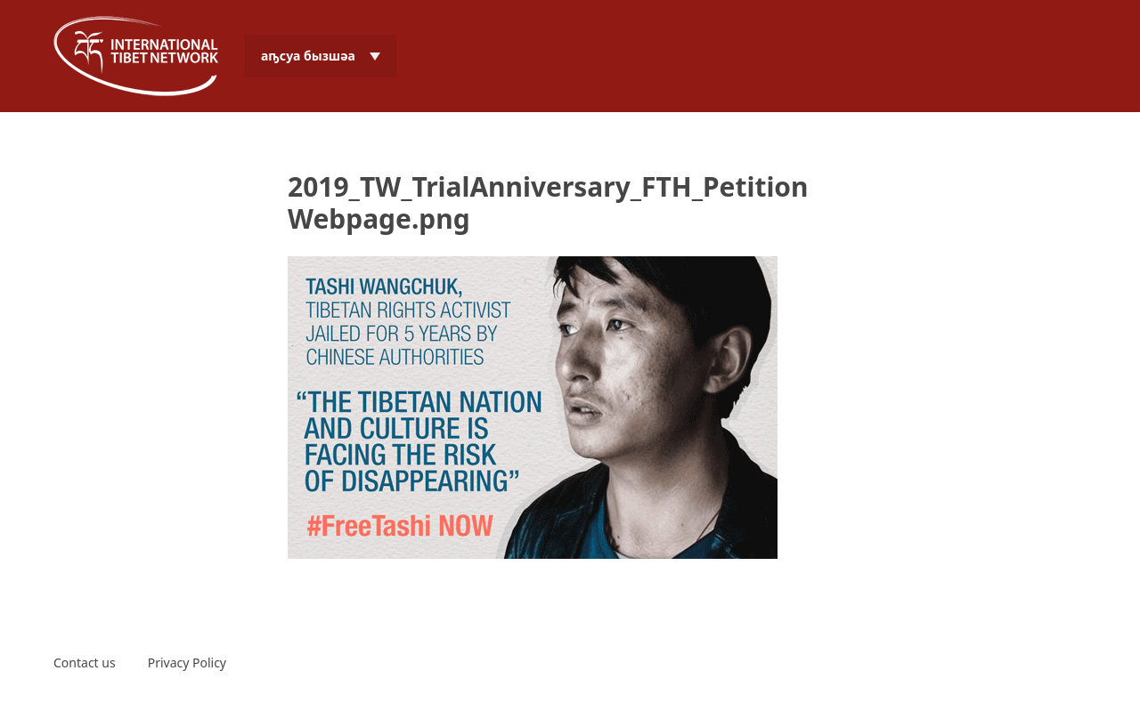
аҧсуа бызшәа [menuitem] (308, 55)
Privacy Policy (187, 662)
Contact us (84, 662)
